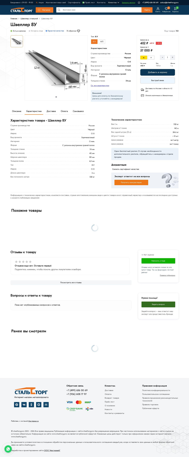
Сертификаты (74, 2)
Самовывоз (78, 111)
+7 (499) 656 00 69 (150, 2)
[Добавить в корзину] (157, 72)
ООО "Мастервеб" (52, 450)
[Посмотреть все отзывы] (71, 282)
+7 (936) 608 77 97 (76, 394)
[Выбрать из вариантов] (94, 41)
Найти (147, 10)
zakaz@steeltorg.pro (169, 2)
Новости (108, 409)
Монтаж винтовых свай (56, 2)
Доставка (51, 111)
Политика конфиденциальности (156, 390)
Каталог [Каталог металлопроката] (44, 10)
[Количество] (167, 57)
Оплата (64, 111)
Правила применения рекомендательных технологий (160, 399)
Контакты (101, 2)
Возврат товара (112, 398)
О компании (110, 406)
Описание (16, 111)
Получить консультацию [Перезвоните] (131, 182)
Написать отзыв (158, 261)
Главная (13, 18)
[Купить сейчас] (157, 80)
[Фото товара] (56, 68)
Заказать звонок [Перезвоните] (128, 3)
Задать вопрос (158, 304)
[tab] (56, 97)
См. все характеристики (100, 86)
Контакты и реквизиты (114, 413)
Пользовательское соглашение (156, 394)
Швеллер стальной (29, 18)
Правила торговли (150, 404)
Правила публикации (167, 275)
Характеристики (34, 111)
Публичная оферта (150, 408)
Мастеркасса (33, 421)
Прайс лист (88, 2)
